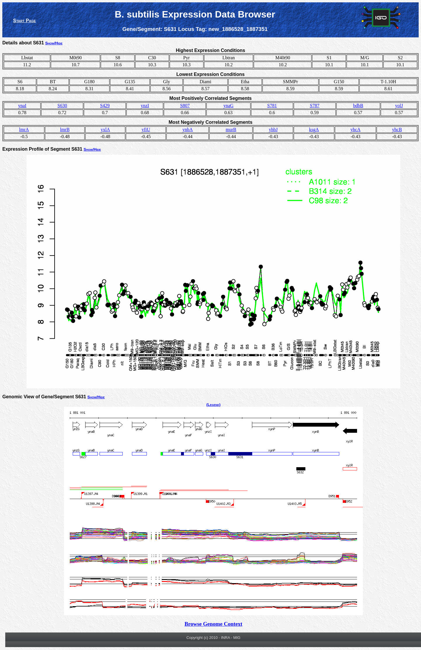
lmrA (24, 129)
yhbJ (273, 129)
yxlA (105, 129)
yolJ (399, 105)
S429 (105, 105)
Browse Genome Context (213, 624)
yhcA (355, 129)
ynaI (22, 105)
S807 (185, 105)
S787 (314, 105)
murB (231, 129)
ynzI (145, 105)
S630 (62, 105)
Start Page (24, 20)
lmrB (64, 129)
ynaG (228, 105)
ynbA (187, 129)
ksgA (314, 129)
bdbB (358, 105)
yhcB (397, 129)
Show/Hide (53, 43)
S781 (272, 105)
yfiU (146, 129)
